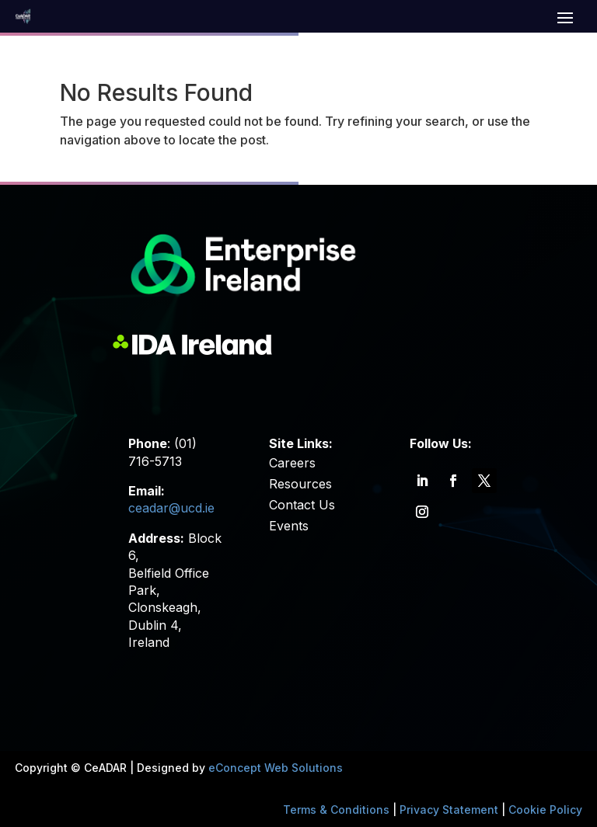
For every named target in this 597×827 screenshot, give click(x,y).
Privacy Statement (449, 809)
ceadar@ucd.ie (171, 508)
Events (289, 525)
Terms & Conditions (336, 809)
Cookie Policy (545, 809)
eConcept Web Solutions (275, 767)
